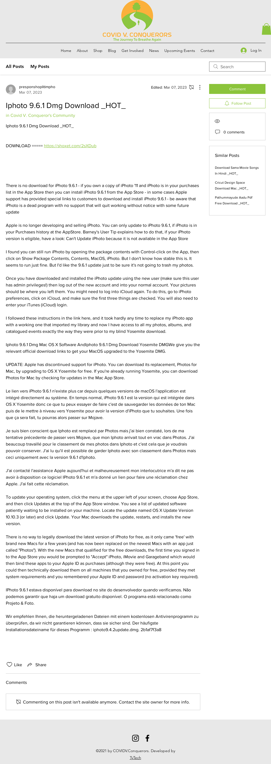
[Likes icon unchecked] (9, 664)
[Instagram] (135, 738)
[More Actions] (197, 87)
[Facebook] (147, 738)
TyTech (135, 757)
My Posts (39, 66)
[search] (237, 67)
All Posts (15, 66)
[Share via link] (36, 664)
